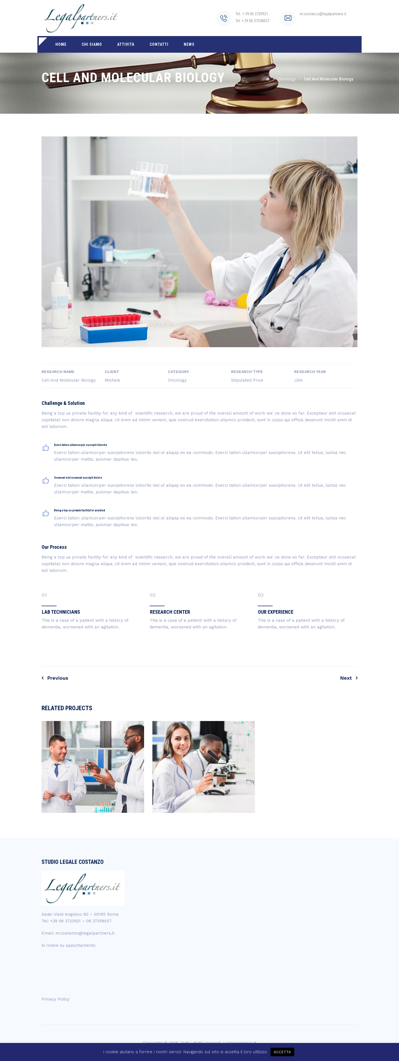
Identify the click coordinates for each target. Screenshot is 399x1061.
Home (60, 44)
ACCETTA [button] (282, 1052)
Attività (125, 44)
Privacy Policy (56, 999)
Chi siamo (92, 44)
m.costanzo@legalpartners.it (84, 933)
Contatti (159, 44)
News (189, 44)
